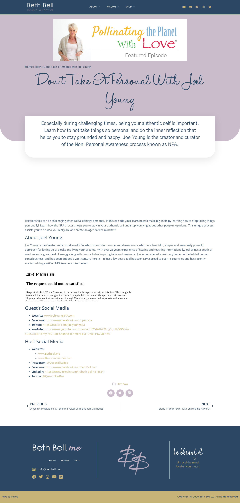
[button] (111, 393)
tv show (123, 384)
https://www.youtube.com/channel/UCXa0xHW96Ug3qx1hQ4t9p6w (87, 329)
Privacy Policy (10, 497)
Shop (130, 7)
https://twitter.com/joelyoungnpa (64, 325)
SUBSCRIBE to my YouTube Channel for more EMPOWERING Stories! (67, 334)
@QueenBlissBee (57, 362)
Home (29, 67)
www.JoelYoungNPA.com (59, 315)
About (95, 7)
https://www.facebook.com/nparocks (69, 320)
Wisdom (113, 7)
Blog (38, 67)
